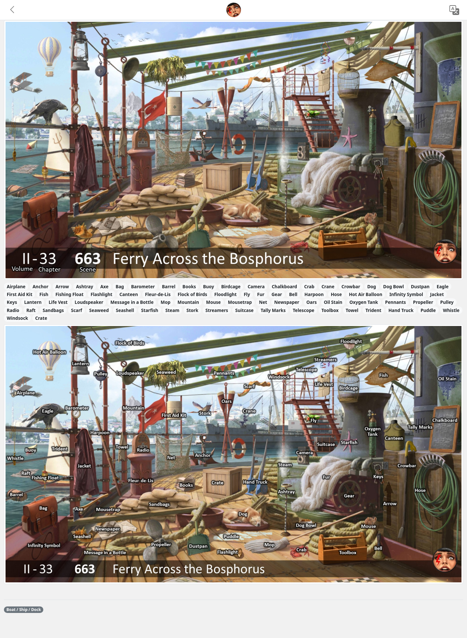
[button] (12, 10)
